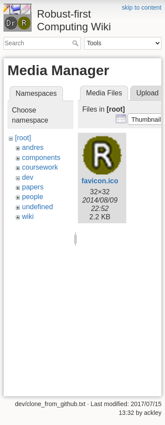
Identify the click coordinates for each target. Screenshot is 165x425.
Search (76, 43)
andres (33, 147)
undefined (37, 207)
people (32, 196)
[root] (23, 138)
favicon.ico (99, 181)
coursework (40, 167)
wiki (28, 216)
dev (27, 177)
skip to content (141, 7)
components (41, 157)
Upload (147, 93)
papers (33, 187)
